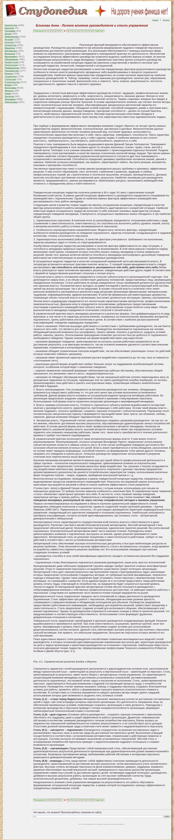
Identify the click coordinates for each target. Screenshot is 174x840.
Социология (11, 76)
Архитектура (11, 25)
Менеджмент (11, 56)
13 (81, 31)
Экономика (10, 99)
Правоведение (12, 68)
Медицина (10, 54)
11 (74, 31)
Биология (9, 28)
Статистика (10, 79)
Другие (8, 34)
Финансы (9, 91)
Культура (9, 42)
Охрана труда (11, 62)
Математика (11, 51)
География (10, 31)
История (9, 39)
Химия (8, 93)
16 (91, 31)
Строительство (12, 82)
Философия (10, 88)
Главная (155, 20)
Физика (8, 85)
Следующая (99, 31)
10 (70, 31)
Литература (10, 45)
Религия (9, 73)
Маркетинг (10, 48)
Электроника (11, 102)
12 (77, 31)
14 (84, 31)
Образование (11, 59)
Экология (9, 96)
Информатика (12, 37)
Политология (11, 65)
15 (88, 31)
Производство (12, 71)
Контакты (166, 20)
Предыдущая (39, 31)
